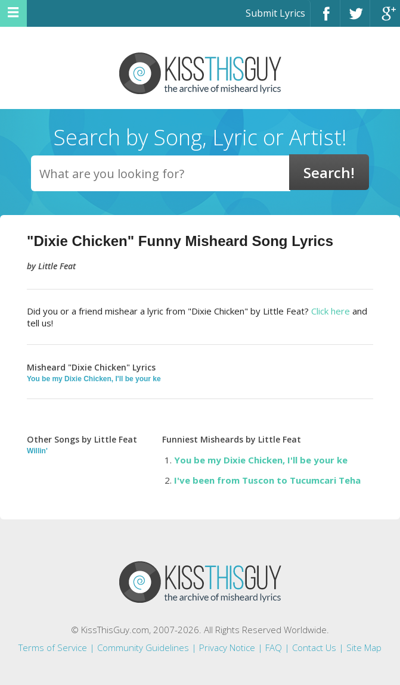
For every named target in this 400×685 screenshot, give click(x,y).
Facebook (325, 19)
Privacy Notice (227, 647)
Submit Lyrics (275, 13)
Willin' (37, 451)
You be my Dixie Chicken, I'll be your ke (94, 379)
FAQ (273, 647)
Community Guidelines (143, 647)
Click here (330, 311)
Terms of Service (52, 647)
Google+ (385, 19)
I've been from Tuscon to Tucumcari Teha (267, 480)
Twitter (355, 19)
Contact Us (314, 647)
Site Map (364, 647)
